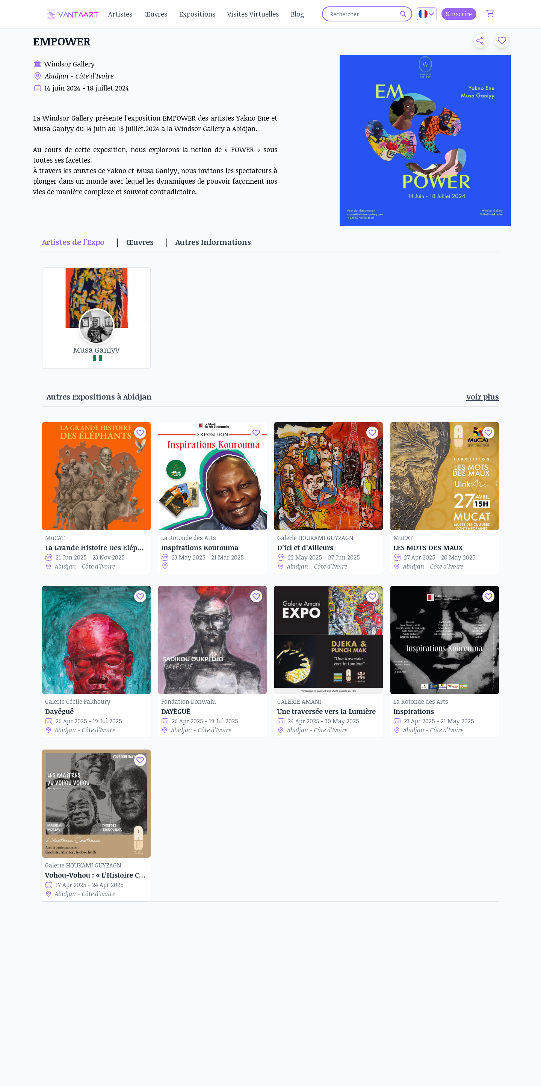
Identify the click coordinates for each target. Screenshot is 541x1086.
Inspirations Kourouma (200, 547)
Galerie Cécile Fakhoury (77, 701)
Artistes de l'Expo (73, 242)
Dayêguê (59, 711)
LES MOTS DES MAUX (428, 547)
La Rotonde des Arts (188, 538)
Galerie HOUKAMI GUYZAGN (315, 538)
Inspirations (413, 711)
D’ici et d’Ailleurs (305, 547)
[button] (477, 40)
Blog (297, 13)
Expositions (197, 13)
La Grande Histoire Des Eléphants (96, 547)
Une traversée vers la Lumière (326, 711)
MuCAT (55, 538)
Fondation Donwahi (188, 701)
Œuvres (155, 13)
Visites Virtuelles (253, 13)
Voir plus (482, 396)
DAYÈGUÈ (175, 711)
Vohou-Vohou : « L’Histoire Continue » (96, 874)
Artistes (120, 13)
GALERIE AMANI (299, 701)
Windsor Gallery (69, 63)
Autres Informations (213, 242)
